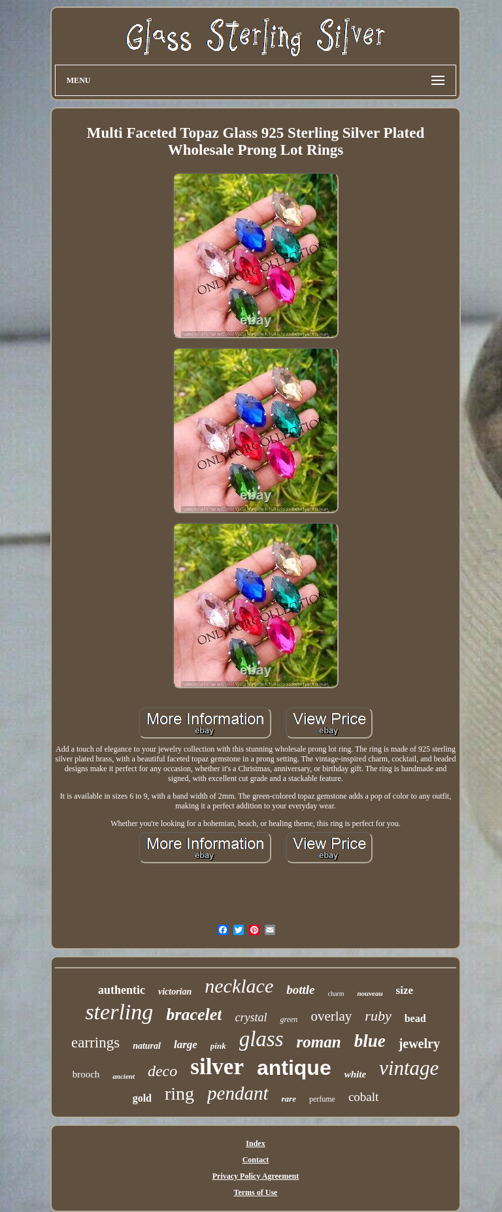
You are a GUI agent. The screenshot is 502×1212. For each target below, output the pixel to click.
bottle (300, 990)
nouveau (369, 993)
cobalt (363, 1097)
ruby (378, 1016)
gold (142, 1098)
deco (162, 1070)
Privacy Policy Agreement (255, 1176)
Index (255, 1143)
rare (289, 1099)
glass (261, 1039)
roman (319, 1042)
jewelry (419, 1043)
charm (335, 993)
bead (415, 1018)
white (355, 1074)
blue (370, 1041)
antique (294, 1067)
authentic (121, 990)
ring (179, 1093)
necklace (239, 986)
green (288, 1019)
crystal (251, 1017)
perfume (322, 1099)
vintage (409, 1068)
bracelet (194, 1014)
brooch (86, 1074)
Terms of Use (256, 1192)
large (185, 1044)
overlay (331, 1016)
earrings (95, 1042)
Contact (256, 1159)
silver (217, 1066)
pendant (237, 1093)
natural (147, 1046)
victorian (175, 992)
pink (218, 1046)
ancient (123, 1076)
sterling (119, 1012)
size (404, 990)
